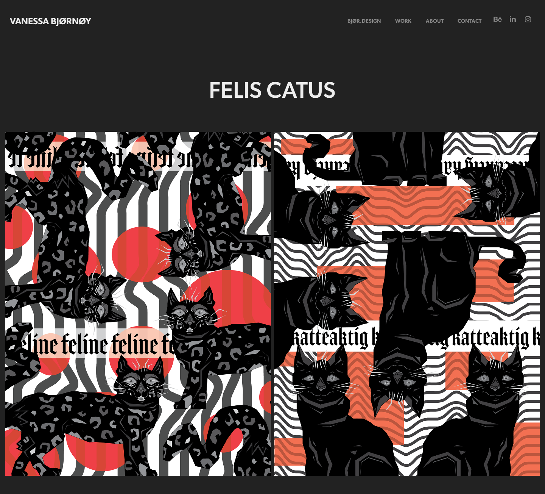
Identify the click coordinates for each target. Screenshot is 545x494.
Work (403, 20)
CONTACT (469, 20)
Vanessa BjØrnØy (50, 20)
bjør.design (364, 20)
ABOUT (435, 20)
